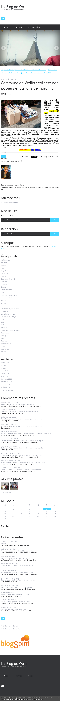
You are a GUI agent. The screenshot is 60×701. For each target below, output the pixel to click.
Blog (2, 268)
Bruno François (6, 462)
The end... (4, 544)
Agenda (3, 265)
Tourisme (4, 341)
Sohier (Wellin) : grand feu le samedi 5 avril (15, 602)
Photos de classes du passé (10, 330)
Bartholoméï (5, 448)
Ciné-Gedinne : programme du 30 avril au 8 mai (17, 565)
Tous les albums (6, 493)
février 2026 (5, 363)
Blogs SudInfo (6, 271)
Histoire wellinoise (7, 298)
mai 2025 (4, 365)
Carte (5, 526)
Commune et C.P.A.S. (8, 279)
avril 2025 (4, 368)
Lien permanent (47, 157)
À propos (31, 676)
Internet (3, 306)
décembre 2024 (6, 379)
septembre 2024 (6, 387)
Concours (4, 282)
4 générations (5, 260)
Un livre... (4, 346)
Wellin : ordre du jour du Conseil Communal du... (26, 455)
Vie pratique (5, 349)
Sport (3, 338)
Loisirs (3, 322)
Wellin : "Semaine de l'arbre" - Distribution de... (30, 462)
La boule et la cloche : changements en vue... (24, 412)
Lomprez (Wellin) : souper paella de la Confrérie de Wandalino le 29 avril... (23, 70)
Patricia (3, 412)
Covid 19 (4, 284)
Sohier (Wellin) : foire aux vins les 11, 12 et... (16, 594)
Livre (2, 319)
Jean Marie (4, 426)
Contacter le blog (34, 27)
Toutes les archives (7, 390)
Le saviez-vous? (6, 311)
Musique (4, 327)
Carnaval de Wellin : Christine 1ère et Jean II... (38, 433)
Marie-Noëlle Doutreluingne (10, 433)
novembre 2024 (6, 382)
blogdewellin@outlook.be (9, 202)
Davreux (4, 455)
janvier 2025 (5, 376)
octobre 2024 (5, 384)
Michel (3, 404)
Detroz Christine (6, 441)
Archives (19, 27)
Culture (3, 287)
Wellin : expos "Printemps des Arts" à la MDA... (17, 587)
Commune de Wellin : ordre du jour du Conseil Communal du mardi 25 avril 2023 (26, 73)
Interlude (4, 303)
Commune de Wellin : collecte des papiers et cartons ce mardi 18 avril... (29, 88)
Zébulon (4, 352)
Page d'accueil (52, 70)
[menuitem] (6, 27)
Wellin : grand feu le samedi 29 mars (13, 609)
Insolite (3, 300)
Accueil (6, 27)
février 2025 (5, 374)
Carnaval (4, 276)
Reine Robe (5, 419)
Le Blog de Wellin (14, 6)
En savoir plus (40, 699)
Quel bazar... (5, 333)
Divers (3, 292)
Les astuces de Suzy (8, 314)
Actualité (4, 263)
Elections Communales (9, 295)
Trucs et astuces (6, 344)
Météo (3, 325)
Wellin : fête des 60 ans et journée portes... (15, 558)
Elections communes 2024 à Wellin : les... (22, 404)
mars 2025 (4, 371)
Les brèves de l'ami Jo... (9, 317)
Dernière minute (6, 290)
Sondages (4, 336)
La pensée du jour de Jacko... (10, 309)
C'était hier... (5, 274)
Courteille (4, 470)
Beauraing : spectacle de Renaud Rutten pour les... (18, 580)
